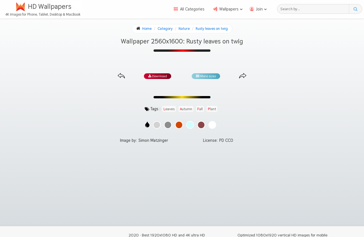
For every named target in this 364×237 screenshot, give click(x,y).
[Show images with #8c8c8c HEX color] (168, 125)
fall (200, 108)
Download (157, 76)
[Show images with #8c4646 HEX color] (201, 125)
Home (147, 28)
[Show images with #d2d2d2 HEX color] (157, 125)
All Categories (192, 9)
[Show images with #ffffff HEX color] (212, 125)
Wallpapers (229, 9)
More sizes (206, 76)
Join (259, 9)
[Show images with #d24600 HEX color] (179, 125)
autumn (186, 108)
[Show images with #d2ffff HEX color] (190, 125)
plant (212, 108)
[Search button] (355, 9)
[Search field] (314, 9)
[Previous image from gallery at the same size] (121, 76)
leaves (169, 108)
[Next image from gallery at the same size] (242, 76)
